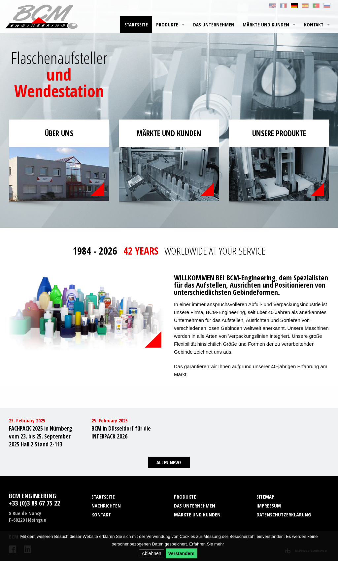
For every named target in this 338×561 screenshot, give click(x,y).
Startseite (136, 24)
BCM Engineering (41, 16)
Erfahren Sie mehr (206, 544)
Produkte (167, 24)
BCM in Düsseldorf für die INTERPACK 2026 (121, 432)
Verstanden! (181, 553)
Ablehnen (151, 553)
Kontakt (313, 24)
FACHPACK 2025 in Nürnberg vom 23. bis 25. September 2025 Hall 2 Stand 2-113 (40, 436)
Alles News (169, 462)
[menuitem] (136, 24)
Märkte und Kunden (266, 24)
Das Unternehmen (213, 24)
